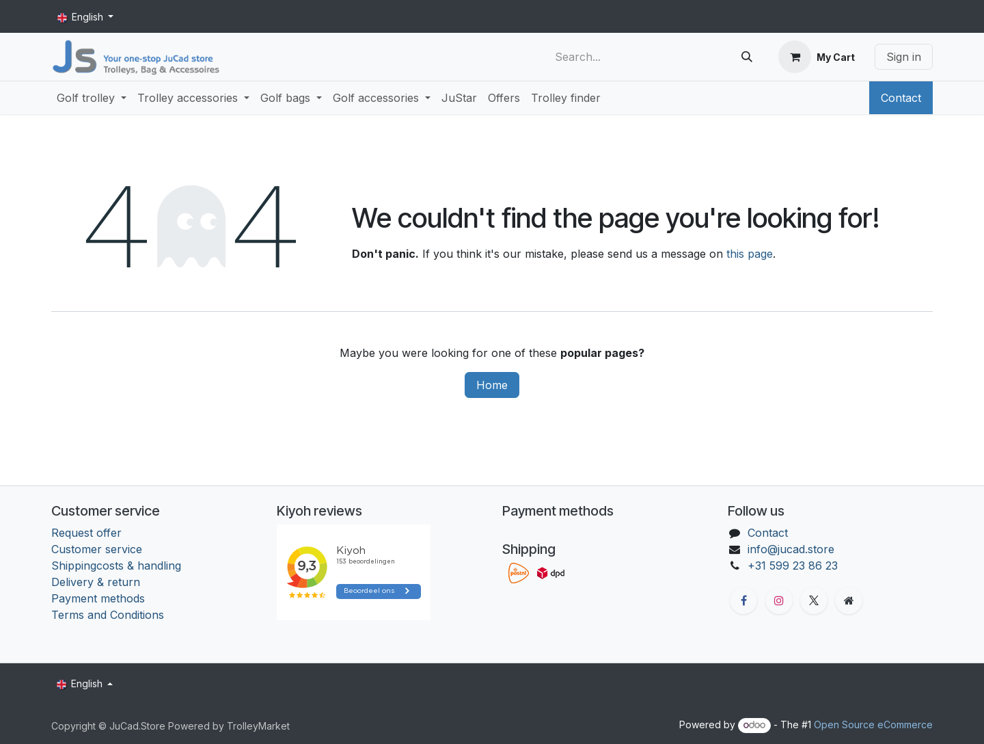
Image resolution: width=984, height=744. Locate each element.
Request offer (86, 533)
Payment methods (98, 598)
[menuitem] (91, 97)
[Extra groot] (848, 600)
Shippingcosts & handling (116, 565)
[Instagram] (779, 600)
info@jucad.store (791, 549)
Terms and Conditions (109, 615)
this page (749, 254)
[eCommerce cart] (816, 57)
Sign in (903, 57)
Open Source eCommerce (873, 724)
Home (492, 385)
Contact (901, 98)
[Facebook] (743, 600)
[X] (814, 600)
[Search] (747, 57)
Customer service (96, 549)
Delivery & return (95, 582)
